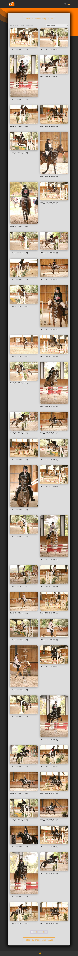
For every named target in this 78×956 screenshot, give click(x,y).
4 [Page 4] (38, 932)
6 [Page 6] (43, 932)
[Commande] (57, 25)
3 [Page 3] (36, 932)
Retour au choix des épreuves (39, 18)
